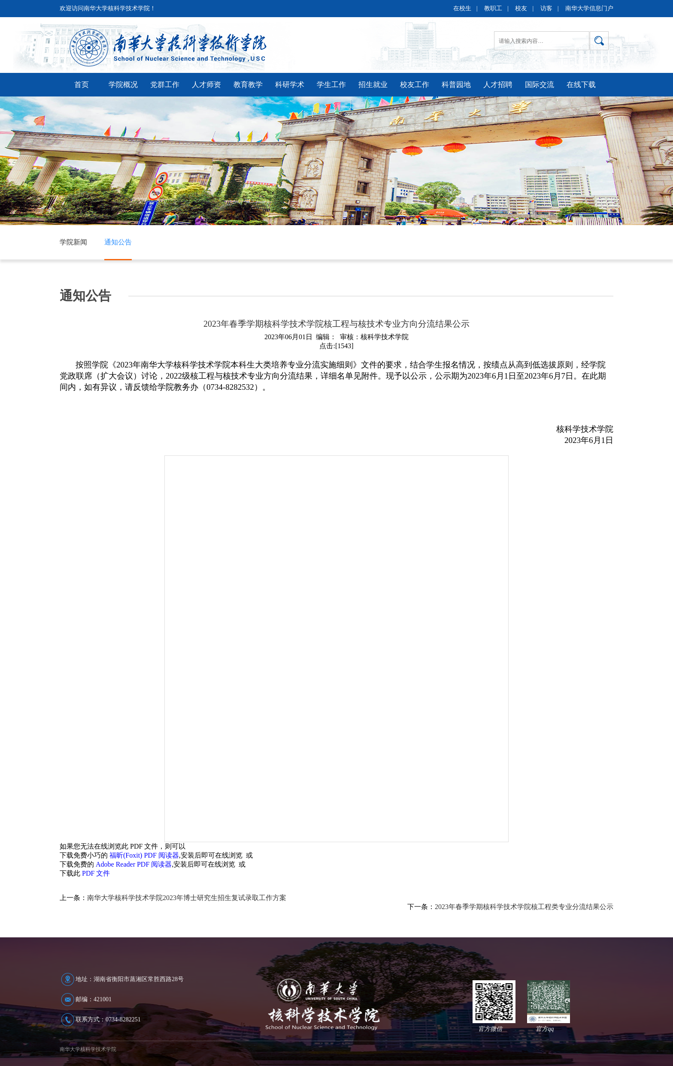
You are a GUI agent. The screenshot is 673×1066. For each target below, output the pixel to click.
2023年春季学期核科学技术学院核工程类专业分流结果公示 (524, 906)
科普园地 (456, 85)
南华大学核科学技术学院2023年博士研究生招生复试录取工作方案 (186, 897)
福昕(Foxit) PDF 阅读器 (144, 855)
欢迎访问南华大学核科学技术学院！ (108, 8)
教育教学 (248, 85)
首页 (81, 85)
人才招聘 (497, 85)
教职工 (493, 8)
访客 (546, 8)
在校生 (462, 8)
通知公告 (118, 242)
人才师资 (206, 85)
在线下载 (581, 85)
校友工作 (414, 85)
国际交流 (539, 85)
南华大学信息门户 (589, 8)
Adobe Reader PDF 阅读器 (134, 864)
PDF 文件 (96, 873)
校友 (521, 8)
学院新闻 (73, 242)
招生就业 (373, 85)
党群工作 (164, 85)
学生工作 (331, 85)
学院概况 (123, 85)
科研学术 (289, 85)
